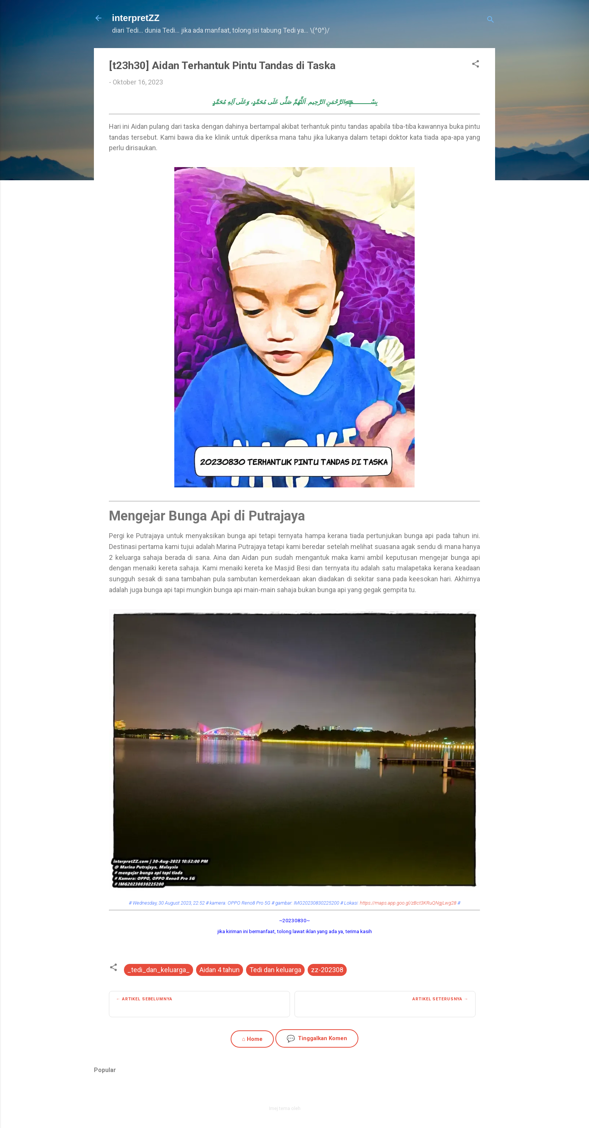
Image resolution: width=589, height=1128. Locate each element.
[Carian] (490, 20)
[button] (475, 65)
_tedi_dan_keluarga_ (158, 970)
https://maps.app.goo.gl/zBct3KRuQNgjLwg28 (408, 903)
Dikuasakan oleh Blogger (294, 1092)
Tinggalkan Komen (317, 1038)
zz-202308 (327, 970)
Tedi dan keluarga (275, 970)
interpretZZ (136, 18)
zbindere (311, 1108)
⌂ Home (252, 1039)
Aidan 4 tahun (219, 970)
